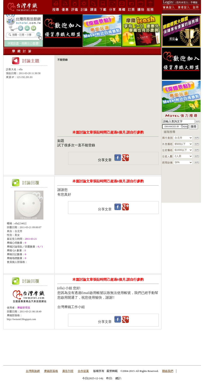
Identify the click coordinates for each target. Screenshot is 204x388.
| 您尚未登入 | (182, 2)
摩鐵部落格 (51, 371)
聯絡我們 (167, 371)
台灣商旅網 (33, 371)
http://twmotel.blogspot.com (21, 319)
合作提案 (83, 371)
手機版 (194, 2)
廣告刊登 (67, 371)
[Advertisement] (29, 89)
